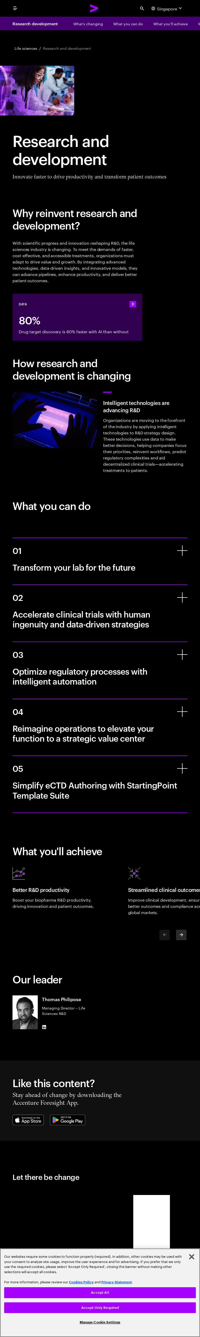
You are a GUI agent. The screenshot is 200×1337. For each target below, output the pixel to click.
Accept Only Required (100, 1307)
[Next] (181, 935)
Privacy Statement (116, 1282)
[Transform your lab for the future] (182, 550)
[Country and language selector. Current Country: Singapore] (167, 8)
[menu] (15, 8)
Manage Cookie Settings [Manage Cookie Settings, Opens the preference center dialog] (100, 1322)
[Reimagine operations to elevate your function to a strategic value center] (182, 711)
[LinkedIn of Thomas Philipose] (44, 1027)
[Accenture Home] (94, 8)
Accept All (100, 1292)
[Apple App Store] (28, 1120)
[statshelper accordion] (133, 304)
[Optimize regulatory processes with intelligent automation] (182, 654)
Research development (35, 23)
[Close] (191, 1256)
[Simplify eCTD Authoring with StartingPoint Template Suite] (182, 768)
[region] (100, 1292)
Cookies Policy (81, 1282)
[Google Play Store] (67, 1120)
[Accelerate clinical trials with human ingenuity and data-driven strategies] (182, 597)
